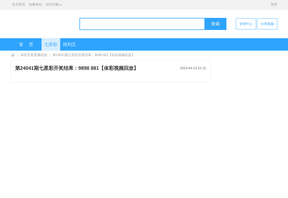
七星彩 (50, 44)
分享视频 (267, 24)
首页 (29, 44)
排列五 (69, 44)
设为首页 (18, 4)
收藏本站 (35, 4)
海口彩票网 (13, 55)
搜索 (215, 23)
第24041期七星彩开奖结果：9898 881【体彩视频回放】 (93, 55)
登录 (274, 4)
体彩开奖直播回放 (34, 55)
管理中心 (246, 24)
